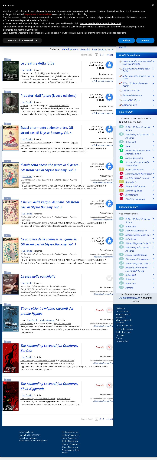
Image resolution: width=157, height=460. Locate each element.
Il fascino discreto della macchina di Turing (136, 269)
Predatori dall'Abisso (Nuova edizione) (48, 96)
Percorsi (129, 287)
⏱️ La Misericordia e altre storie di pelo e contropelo (135, 62)
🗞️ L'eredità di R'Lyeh (129, 100)
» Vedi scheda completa (102, 81)
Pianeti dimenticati (134, 169)
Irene (127, 146)
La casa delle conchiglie (37, 276)
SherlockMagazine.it (71, 444)
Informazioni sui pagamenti (123, 315)
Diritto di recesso (123, 332)
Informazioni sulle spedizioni (124, 321)
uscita (110, 49)
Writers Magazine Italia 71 (138, 263)
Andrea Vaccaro (47, 320)
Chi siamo (120, 308)
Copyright (120, 335)
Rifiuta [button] (126, 40)
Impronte (24, 73)
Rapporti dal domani (135, 186)
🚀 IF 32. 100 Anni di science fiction (133, 84)
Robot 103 (130, 142)
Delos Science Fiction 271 (137, 234)
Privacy (119, 338)
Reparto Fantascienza (59, 105)
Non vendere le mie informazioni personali (100, 23)
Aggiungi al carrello (109, 65)
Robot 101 (130, 279)
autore (102, 49)
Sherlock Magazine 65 (136, 230)
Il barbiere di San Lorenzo (137, 259)
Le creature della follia (37, 63)
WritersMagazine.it (70, 447)
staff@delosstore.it (129, 297)
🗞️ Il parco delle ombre (130, 95)
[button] (152, 5)
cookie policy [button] (81, 14)
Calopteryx (130, 239)
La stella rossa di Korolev (137, 178)
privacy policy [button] (31, 30)
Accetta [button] (145, 40)
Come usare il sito (124, 325)
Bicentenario (131, 194)
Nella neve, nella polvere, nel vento (137, 136)
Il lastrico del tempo (135, 199)
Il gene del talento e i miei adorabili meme (137, 152)
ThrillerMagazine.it (70, 441)
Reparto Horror (67, 360)
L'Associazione (123, 311)
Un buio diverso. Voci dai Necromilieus (137, 164)
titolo (95, 49)
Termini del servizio (124, 329)
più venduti (85, 49)
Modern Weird (26, 323)
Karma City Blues (133, 190)
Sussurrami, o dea (134, 158)
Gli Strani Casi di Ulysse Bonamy (35, 142)
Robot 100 (130, 275)
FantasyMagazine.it (70, 435)
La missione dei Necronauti (138, 173)
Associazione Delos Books (71, 451)
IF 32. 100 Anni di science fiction (137, 129)
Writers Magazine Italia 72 (138, 243)
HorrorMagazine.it (70, 438)
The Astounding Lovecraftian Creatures (37, 360)
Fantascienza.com (70, 432)
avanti (109, 55)
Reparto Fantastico (59, 73)
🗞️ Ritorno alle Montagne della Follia (134, 69)
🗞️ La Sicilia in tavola (129, 90)
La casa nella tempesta (136, 254)
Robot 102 (130, 283)
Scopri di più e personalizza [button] (22, 40)
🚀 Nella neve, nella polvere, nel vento (134, 77)
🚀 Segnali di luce (128, 105)
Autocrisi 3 (130, 182)
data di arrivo (69, 49)
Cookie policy (122, 341)
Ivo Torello (27, 70)
